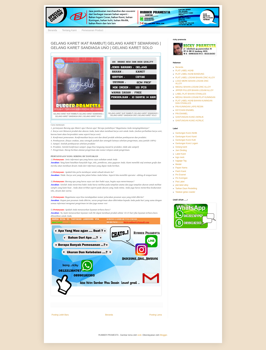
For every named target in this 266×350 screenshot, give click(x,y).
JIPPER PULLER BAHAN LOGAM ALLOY (194, 90)
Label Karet (180, 154)
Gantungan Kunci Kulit (185, 140)
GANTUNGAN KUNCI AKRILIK (189, 117)
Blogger (163, 335)
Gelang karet (181, 147)
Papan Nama (181, 167)
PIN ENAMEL (181, 113)
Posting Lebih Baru (60, 315)
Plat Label (179, 181)
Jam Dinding (181, 150)
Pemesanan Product (92, 30)
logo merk (179, 157)
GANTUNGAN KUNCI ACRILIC (189, 120)
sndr (139, 335)
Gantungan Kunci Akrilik (186, 133)
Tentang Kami (69, 30)
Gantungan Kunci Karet (186, 136)
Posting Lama (155, 315)
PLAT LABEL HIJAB (184, 70)
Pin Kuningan (181, 178)
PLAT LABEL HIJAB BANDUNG (189, 74)
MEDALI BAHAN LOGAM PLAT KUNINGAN (195, 97)
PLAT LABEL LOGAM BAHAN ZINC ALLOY (195, 77)
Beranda (52, 30)
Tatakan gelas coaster (185, 192)
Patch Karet (180, 171)
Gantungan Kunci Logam (186, 143)
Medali (178, 164)
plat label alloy (181, 185)
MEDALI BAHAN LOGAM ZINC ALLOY (193, 87)
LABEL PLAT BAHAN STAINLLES (190, 94)
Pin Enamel (180, 174)
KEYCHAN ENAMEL (184, 110)
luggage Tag (180, 161)
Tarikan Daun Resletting (186, 188)
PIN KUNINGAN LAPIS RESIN (189, 106)
